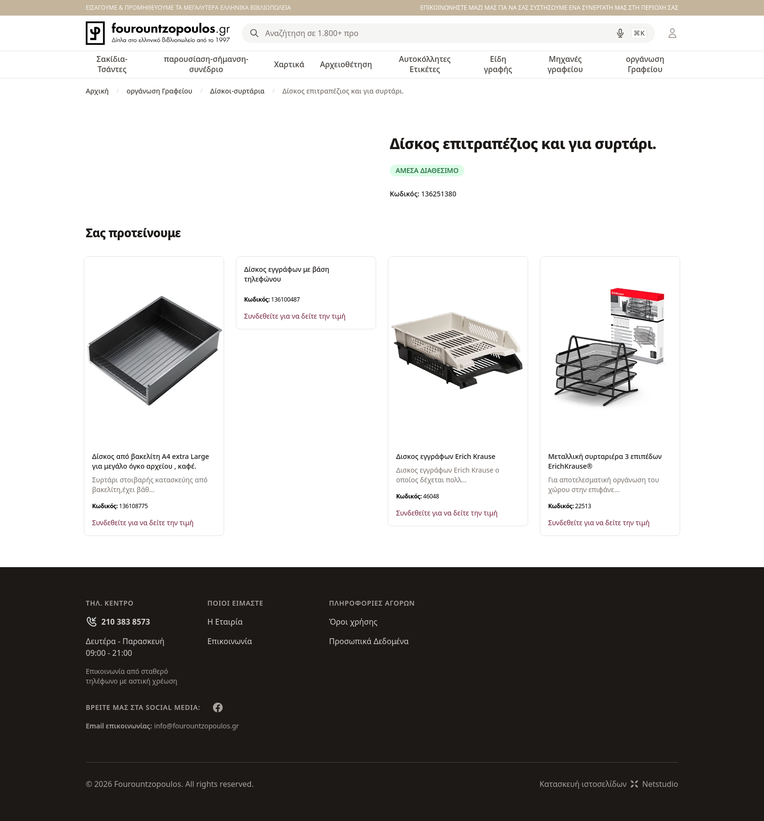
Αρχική (97, 90)
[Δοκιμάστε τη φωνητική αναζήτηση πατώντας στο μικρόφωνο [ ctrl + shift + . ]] (620, 33)
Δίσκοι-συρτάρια (237, 90)
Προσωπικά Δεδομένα (369, 641)
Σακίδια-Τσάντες (112, 64)
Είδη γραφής (498, 64)
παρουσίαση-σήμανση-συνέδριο (206, 64)
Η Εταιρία (225, 621)
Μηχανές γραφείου (565, 64)
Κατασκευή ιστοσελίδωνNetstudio (608, 784)
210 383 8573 (125, 621)
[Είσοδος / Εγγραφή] (672, 33)
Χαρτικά (289, 64)
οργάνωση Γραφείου (645, 64)
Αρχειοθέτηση (346, 64)
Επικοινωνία (230, 641)
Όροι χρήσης (353, 621)
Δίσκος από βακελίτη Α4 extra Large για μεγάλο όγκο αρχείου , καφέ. (150, 461)
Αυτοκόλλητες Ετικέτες (425, 64)
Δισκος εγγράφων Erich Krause (446, 456)
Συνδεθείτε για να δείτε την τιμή (142, 522)
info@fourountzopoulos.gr (196, 725)
